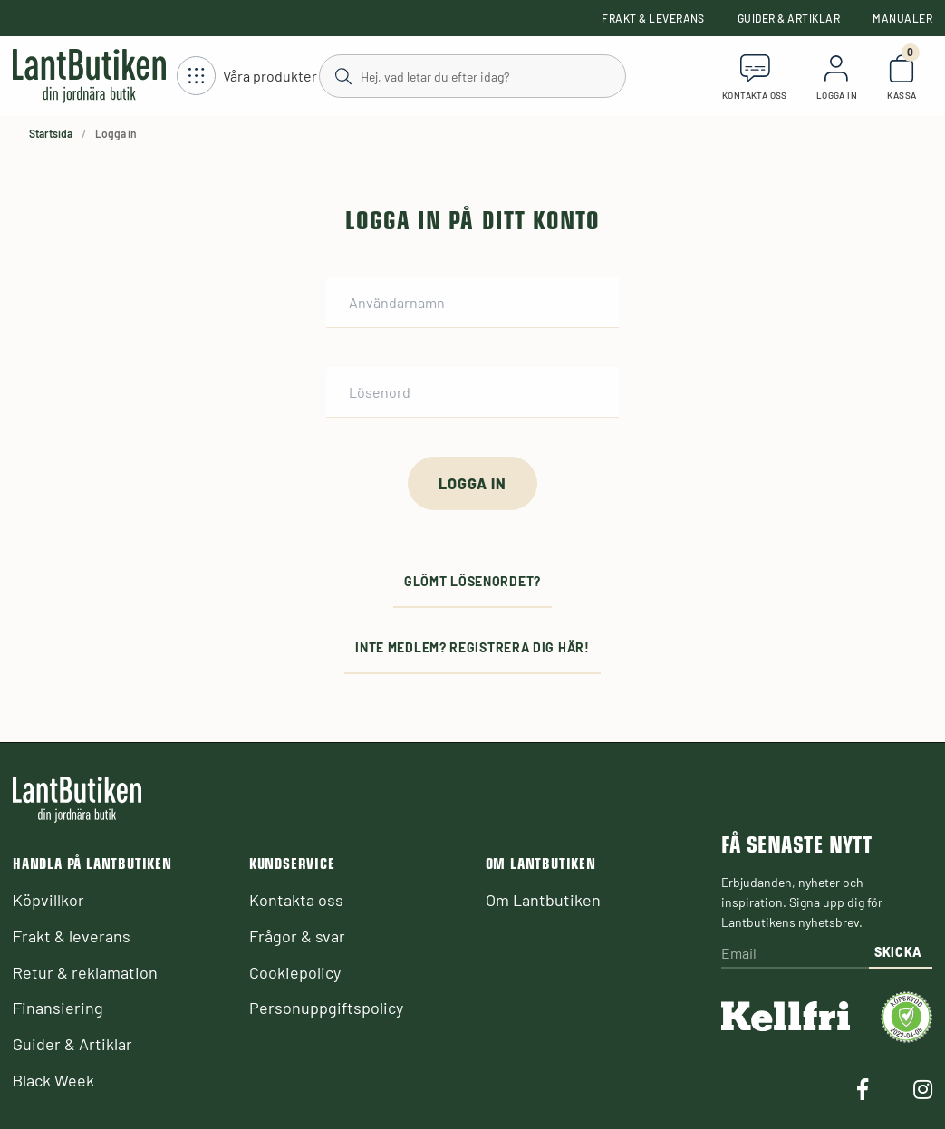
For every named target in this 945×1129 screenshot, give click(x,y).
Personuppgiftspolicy (326, 1008)
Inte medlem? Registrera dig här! (472, 647)
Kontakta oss (296, 900)
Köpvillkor (48, 900)
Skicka (898, 952)
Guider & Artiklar (789, 18)
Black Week (53, 1080)
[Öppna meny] (247, 76)
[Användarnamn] (472, 302)
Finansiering (58, 1008)
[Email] (795, 955)
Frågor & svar (297, 936)
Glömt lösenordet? (472, 581)
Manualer (902, 18)
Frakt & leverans (653, 18)
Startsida (50, 133)
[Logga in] (472, 483)
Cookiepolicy (295, 972)
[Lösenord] (472, 392)
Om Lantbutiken (543, 900)
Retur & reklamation (85, 972)
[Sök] (471, 75)
